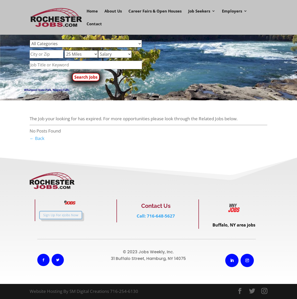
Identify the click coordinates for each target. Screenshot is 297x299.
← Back (37, 138)
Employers (232, 11)
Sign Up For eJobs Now (56, 215)
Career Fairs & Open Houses (155, 11)
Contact (94, 24)
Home (92, 11)
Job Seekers (199, 11)
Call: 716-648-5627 (156, 216)
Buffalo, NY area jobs (233, 225)
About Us (113, 11)
